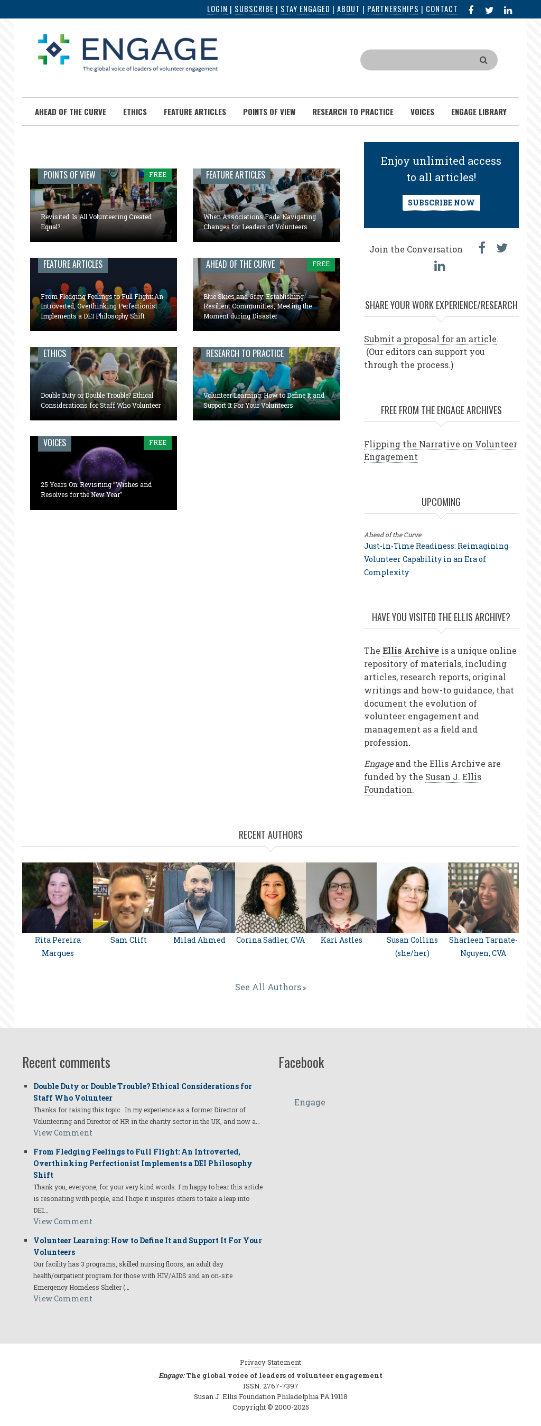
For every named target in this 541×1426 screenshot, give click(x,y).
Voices (54, 442)
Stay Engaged (305, 8)
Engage (309, 1102)
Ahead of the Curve (240, 264)
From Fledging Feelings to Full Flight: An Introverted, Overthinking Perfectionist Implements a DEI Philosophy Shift (102, 306)
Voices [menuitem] (422, 111)
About (348, 8)
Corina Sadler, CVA (270, 940)
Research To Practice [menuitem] (353, 111)
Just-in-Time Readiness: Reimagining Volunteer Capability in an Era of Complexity (436, 559)
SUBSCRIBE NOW (441, 203)
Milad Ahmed (199, 940)
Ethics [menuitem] (135, 111)
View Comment (62, 1133)
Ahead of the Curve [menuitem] (70, 111)
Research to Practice (245, 353)
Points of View (69, 174)
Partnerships (393, 8)
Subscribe (254, 8)
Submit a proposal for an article (430, 338)
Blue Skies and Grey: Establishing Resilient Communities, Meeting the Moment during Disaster (257, 306)
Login (217, 8)
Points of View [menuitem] (269, 111)
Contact (442, 8)
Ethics (54, 353)
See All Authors (268, 986)
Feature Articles (235, 174)
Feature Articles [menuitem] (195, 111)
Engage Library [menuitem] (479, 111)
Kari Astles (341, 940)
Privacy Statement (270, 1362)
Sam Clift (128, 940)
